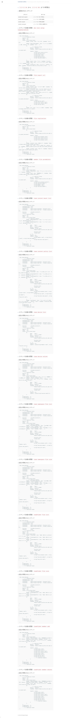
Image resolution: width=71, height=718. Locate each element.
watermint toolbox (22, 1)
